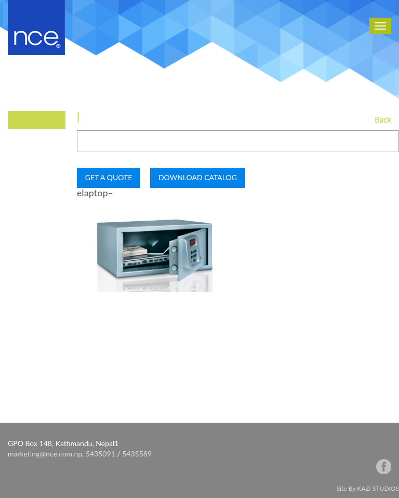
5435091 (100, 453)
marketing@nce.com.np (45, 453)
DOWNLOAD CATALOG (197, 177)
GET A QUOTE (108, 177)
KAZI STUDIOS (378, 488)
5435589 (137, 453)
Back (383, 119)
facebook (383, 466)
